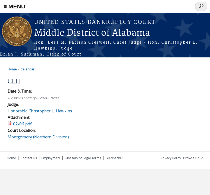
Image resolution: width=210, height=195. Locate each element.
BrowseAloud (193, 158)
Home (12, 69)
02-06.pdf (22, 123)
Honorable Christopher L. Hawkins (40, 110)
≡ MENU (14, 6)
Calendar (28, 69)
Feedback (114, 158)
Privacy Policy (171, 158)
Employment (50, 158)
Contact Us (28, 158)
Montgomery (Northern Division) (38, 136)
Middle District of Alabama (92, 33)
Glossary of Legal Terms (83, 158)
